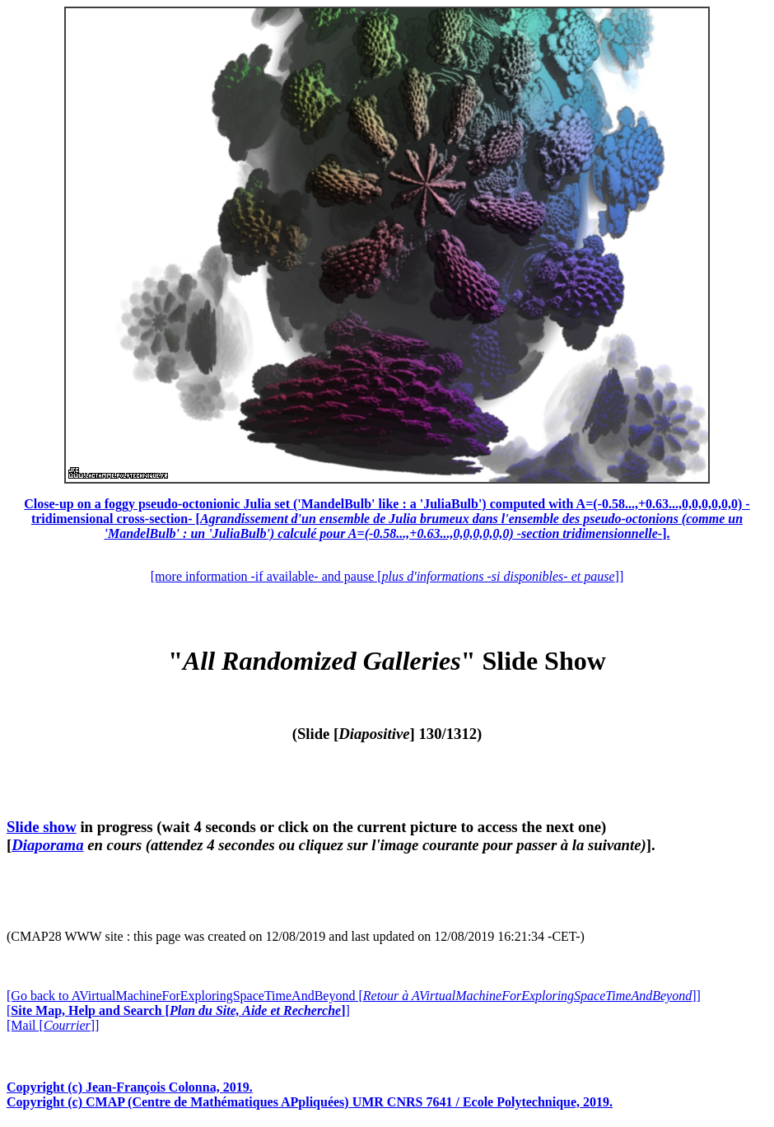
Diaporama (47, 844)
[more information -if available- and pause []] (387, 576)
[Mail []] (53, 1025)
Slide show (42, 826)
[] (178, 1010)
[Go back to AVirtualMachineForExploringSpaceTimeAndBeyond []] (354, 996)
